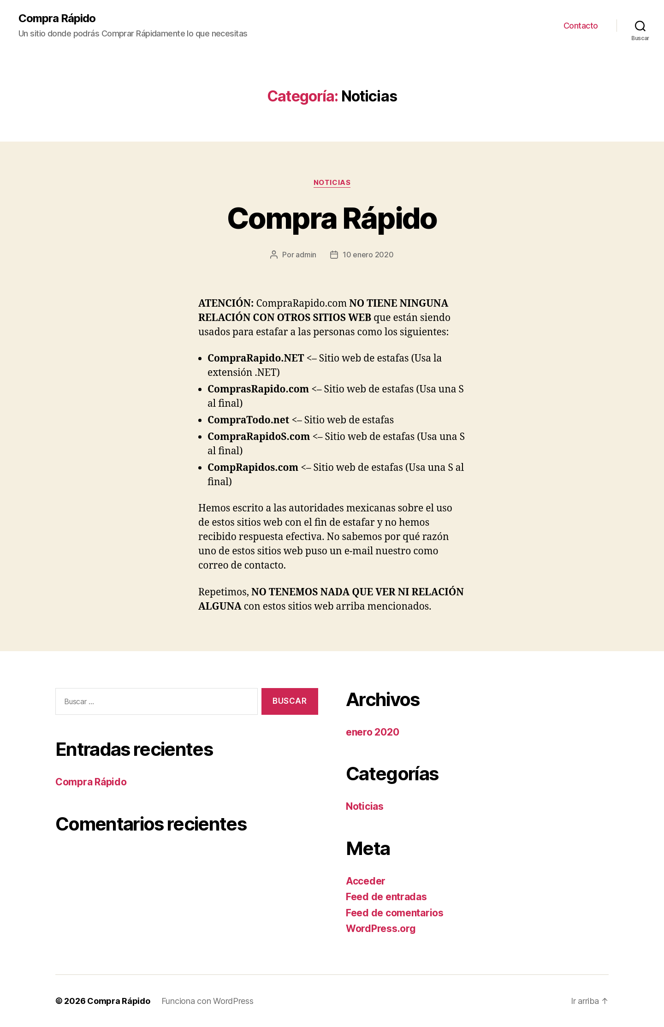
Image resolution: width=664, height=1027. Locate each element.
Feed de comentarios (395, 913)
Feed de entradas (386, 896)
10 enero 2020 (368, 254)
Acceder (365, 881)
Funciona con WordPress (207, 1001)
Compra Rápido (56, 18)
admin (306, 254)
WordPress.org (381, 928)
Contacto (580, 25)
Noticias (332, 182)
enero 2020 (372, 732)
